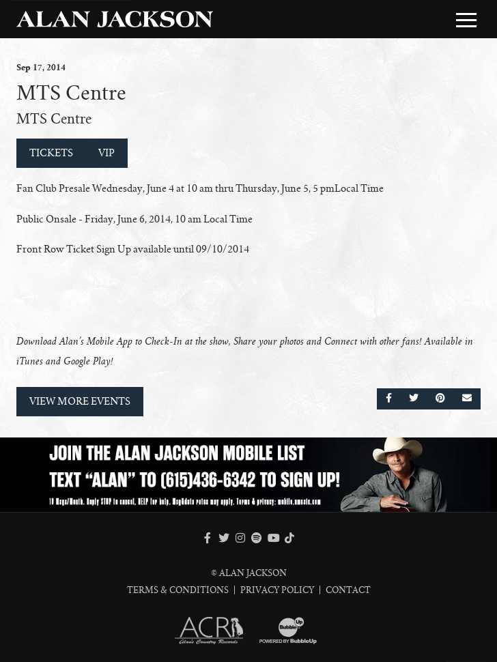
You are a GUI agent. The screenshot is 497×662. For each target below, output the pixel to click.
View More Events (79, 401)
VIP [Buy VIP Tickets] (106, 152)
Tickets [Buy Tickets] (51, 152)
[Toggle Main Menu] (466, 20)
